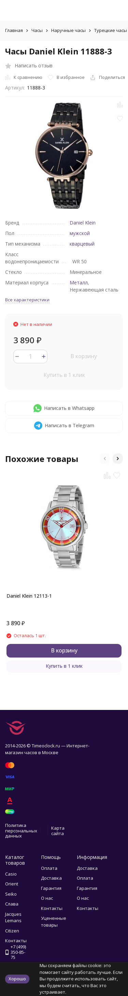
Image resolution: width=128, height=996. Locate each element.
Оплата (49, 868)
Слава (11, 904)
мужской (80, 233)
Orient (11, 884)
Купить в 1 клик (64, 375)
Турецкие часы (110, 30)
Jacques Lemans (13, 917)
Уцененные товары (53, 921)
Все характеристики (27, 300)
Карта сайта (58, 830)
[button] (105, 458)
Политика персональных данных (21, 830)
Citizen (12, 931)
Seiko (11, 894)
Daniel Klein (83, 222)
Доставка (51, 878)
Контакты (51, 908)
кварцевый (82, 243)
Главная (14, 30)
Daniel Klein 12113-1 (29, 596)
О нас (47, 898)
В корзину (83, 356)
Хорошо (17, 979)
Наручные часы (68, 30)
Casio (11, 874)
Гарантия (51, 888)
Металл (79, 282)
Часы (37, 30)
